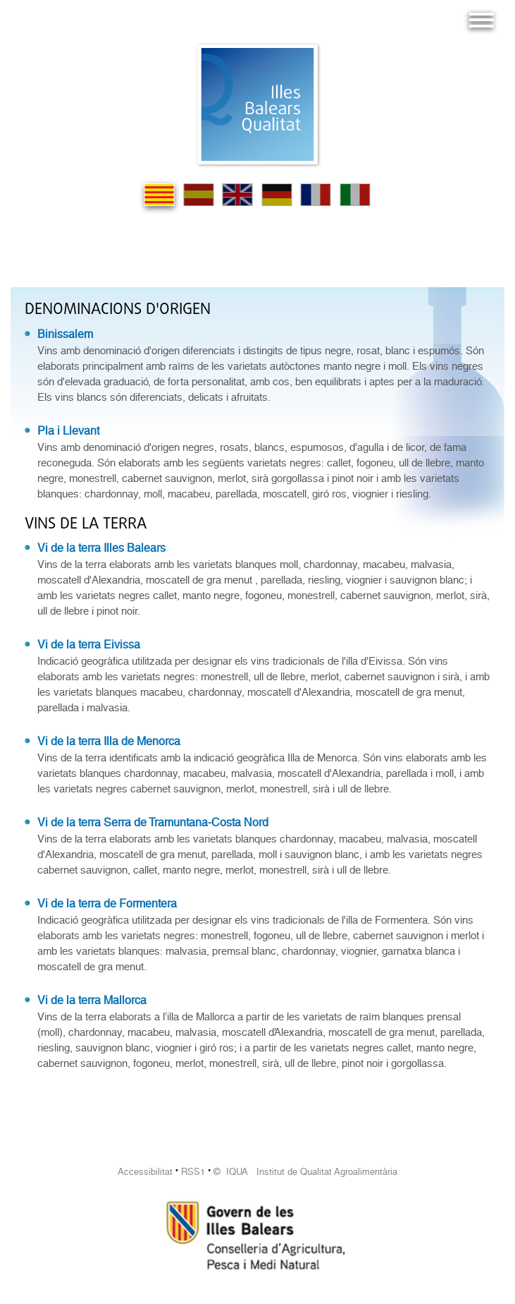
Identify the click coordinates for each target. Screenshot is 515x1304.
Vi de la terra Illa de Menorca (108, 741)
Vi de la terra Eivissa (88, 644)
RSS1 (193, 1171)
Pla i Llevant (68, 430)
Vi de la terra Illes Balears (101, 548)
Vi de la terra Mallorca (92, 1000)
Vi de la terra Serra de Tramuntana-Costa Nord (152, 822)
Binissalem (65, 334)
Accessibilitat (145, 1171)
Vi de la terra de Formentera (107, 903)
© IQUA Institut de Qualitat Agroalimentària (305, 1171)
